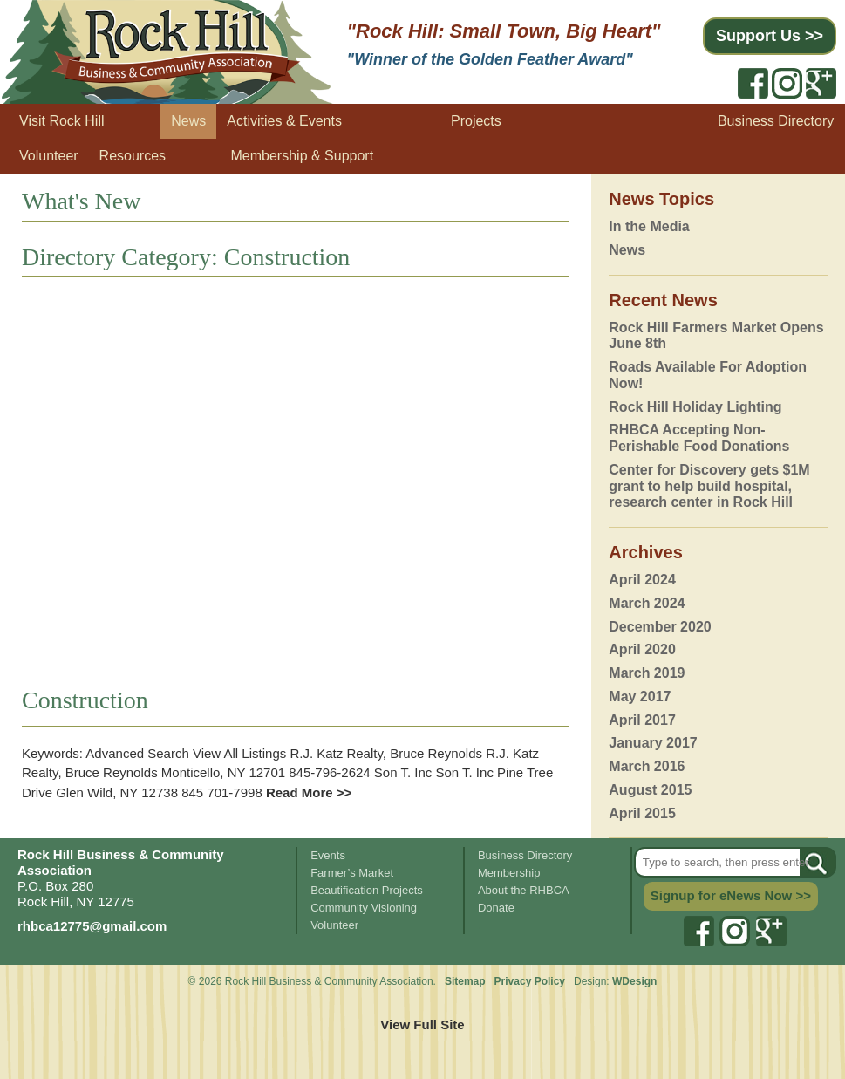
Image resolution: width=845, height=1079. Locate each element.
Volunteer (48, 155)
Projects (476, 120)
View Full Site (422, 1024)
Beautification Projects (366, 890)
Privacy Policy (531, 981)
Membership (509, 872)
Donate (496, 907)
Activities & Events (284, 120)
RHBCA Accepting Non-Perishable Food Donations (699, 438)
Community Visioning (363, 907)
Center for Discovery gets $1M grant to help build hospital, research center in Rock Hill (709, 486)
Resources (132, 155)
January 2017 (653, 742)
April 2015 (642, 813)
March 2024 (647, 603)
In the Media (649, 226)
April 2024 (642, 579)
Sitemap (465, 981)
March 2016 (647, 766)
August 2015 (650, 789)
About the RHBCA (523, 890)
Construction (85, 700)
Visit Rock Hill (62, 120)
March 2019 (647, 673)
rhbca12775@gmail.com (92, 926)
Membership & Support (302, 155)
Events (327, 855)
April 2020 (642, 649)
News (188, 120)
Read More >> (307, 792)
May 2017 (640, 696)
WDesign (634, 981)
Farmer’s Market (351, 872)
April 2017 (642, 720)
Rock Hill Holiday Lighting (695, 407)
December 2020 (660, 626)
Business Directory (776, 120)
